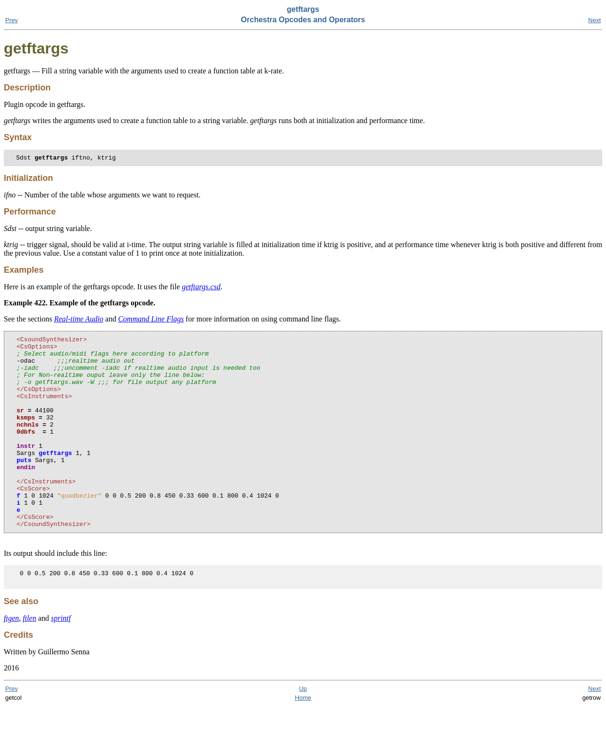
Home (303, 740)
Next (594, 20)
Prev (11, 20)
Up (303, 731)
